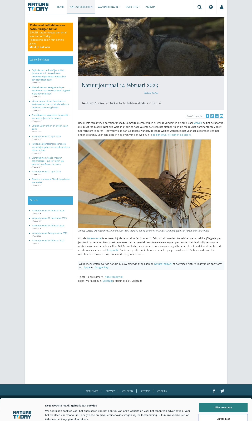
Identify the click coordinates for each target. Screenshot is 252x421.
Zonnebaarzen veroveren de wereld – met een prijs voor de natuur (51, 116)
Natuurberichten (81, 6)
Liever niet (223, 398)
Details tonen (186, 414)
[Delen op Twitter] (212, 116)
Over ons (133, 6)
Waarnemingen (109, 6)
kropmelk (112, 250)
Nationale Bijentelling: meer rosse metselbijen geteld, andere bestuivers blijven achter (51, 147)
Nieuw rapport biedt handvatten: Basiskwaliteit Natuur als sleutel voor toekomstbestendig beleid (50, 104)
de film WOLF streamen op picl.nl (171, 134)
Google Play (101, 267)
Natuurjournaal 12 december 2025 (49, 218)
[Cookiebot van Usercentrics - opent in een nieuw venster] (22, 414)
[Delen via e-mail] (221, 116)
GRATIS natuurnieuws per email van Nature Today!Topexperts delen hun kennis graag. (48, 40)
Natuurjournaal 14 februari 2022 (48, 240)
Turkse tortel (94, 238)
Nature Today (151, 92)
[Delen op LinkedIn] (217, 116)
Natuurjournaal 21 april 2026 (46, 171)
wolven (198, 122)
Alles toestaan (223, 386)
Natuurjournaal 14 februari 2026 (48, 210)
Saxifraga (108, 280)
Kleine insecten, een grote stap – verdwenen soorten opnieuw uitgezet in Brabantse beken (51, 90)
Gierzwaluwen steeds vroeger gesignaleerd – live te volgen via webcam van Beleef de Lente (48, 161)
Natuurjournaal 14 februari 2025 (48, 225)
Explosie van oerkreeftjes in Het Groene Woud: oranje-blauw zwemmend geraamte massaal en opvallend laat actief (49, 75)
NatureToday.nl (163, 263)
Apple (87, 267)
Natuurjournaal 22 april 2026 (46, 136)
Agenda (150, 6)
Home (60, 6)
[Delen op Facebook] (207, 116)
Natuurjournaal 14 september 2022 (49, 233)
